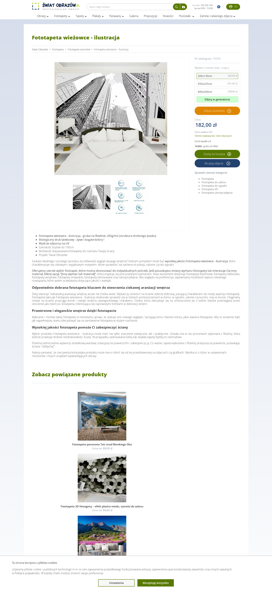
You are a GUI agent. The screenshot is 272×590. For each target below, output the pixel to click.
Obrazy (41, 17)
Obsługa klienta (44, 549)
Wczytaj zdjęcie (214, 164)
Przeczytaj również (117, 549)
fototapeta (208, 179)
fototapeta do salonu (214, 183)
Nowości (168, 17)
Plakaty (96, 17)
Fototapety (60, 17)
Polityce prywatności (27, 573)
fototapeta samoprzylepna (217, 193)
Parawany (115, 17)
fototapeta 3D (210, 190)
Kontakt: (203, 7)
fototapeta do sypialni (214, 186)
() (233, 6)
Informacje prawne (79, 549)
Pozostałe (185, 17)
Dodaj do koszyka (217, 155)
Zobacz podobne (214, 111)
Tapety (80, 17)
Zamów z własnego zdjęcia (216, 17)
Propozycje (150, 17)
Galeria (133, 17)
